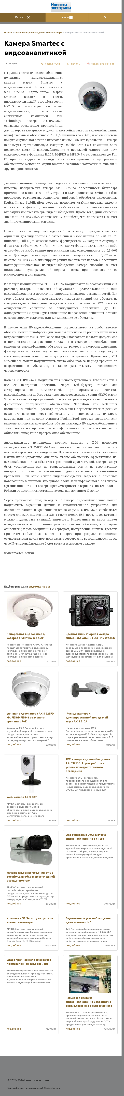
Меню (67, 17)
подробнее (14, 660)
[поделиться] (50, 63)
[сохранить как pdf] (100, 63)
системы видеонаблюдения (29, 32)
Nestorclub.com (52, 1088)
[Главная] (61, 7)
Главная (8, 32)
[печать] (73, 63)
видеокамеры (54, 32)
